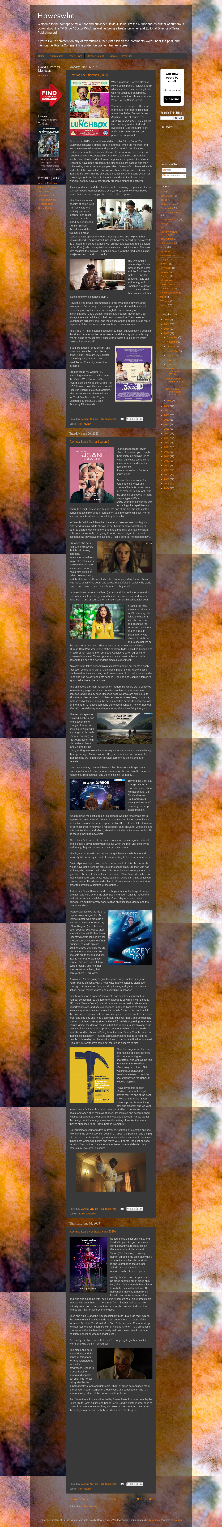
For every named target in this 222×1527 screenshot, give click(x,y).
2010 (167, 460)
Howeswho (56, 15)
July (169, 360)
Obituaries (165, 255)
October (171, 346)
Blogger (178, 1520)
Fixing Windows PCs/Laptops (168, 233)
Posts (167, 170)
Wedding (165, 301)
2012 (167, 451)
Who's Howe (75, 55)
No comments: (109, 419)
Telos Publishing (46, 195)
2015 (163, 191)
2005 (167, 483)
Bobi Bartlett (166, 195)
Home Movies (167, 243)
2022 (167, 406)
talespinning (166, 280)
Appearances (56, 55)
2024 (167, 328)
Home (41, 55)
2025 (167, 324)
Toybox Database (47, 199)
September (173, 351)
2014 (167, 442)
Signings (164, 276)
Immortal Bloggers (47, 187)
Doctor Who (166, 208)
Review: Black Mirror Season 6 (89, 441)
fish (162, 227)
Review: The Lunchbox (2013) (89, 75)
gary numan (166, 238)
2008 (167, 470)
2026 (167, 319)
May (169, 400)
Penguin (164, 259)
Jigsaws (164, 251)
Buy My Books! (95, 55)
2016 (167, 433)
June (170, 364)
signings (164, 272)
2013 (167, 447)
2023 (167, 333)
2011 (167, 456)
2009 (167, 465)
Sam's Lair (43, 191)
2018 (167, 424)
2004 (167, 488)
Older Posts (144, 1499)
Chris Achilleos (168, 204)
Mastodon (43, 75)
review (87, 424)
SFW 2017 (166, 268)
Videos (113, 55)
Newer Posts (78, 1499)
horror (163, 247)
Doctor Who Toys (169, 219)
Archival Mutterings (48, 183)
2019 (167, 420)
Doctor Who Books (170, 212)
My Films (127, 55)
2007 (167, 474)
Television (91, 1213)
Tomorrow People (169, 292)
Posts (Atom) (90, 1506)
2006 (167, 479)
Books (163, 200)
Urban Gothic (45, 208)
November (172, 341)
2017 (167, 429)
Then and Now (168, 288)
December (172, 337)
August (171, 355)
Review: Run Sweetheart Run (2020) (93, 1231)
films (80, 424)
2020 (167, 415)
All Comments (171, 175)
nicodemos (154, 1520)
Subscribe (172, 99)
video (163, 297)
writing (163, 305)
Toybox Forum (45, 204)
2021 (167, 410)
